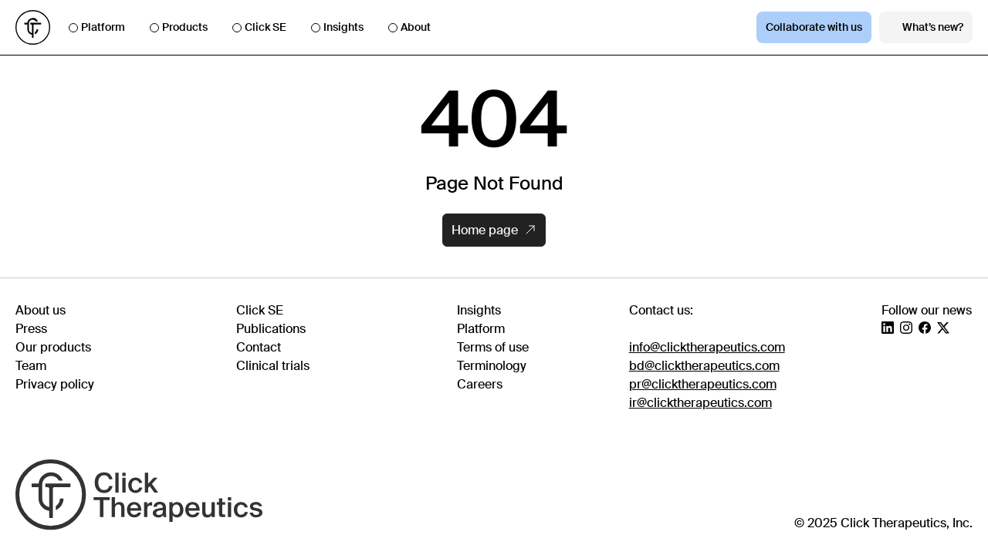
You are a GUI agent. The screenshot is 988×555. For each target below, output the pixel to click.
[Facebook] (925, 327)
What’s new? (925, 27)
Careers (479, 384)
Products (179, 27)
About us (40, 310)
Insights (337, 27)
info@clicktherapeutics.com (707, 347)
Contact (258, 347)
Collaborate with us (814, 27)
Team (30, 366)
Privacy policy (54, 384)
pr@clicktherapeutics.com (703, 384)
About (409, 27)
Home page (493, 230)
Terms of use (493, 347)
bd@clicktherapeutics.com (704, 366)
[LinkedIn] (887, 327)
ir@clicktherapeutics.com (700, 403)
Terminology (491, 366)
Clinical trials (273, 366)
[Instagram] (906, 327)
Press (31, 329)
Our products (53, 347)
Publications (271, 329)
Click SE (259, 27)
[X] (943, 327)
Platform (97, 27)
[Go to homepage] (32, 27)
